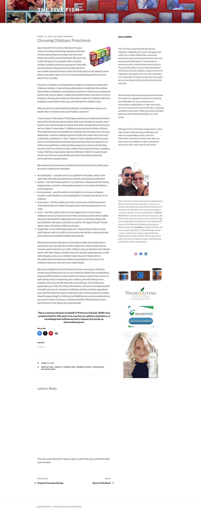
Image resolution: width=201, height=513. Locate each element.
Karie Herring (65, 36)
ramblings (138, 227)
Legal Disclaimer (44, 506)
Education (47, 367)
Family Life (47, 363)
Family (58, 367)
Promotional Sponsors (90, 367)
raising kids (48, 369)
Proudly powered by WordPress (68, 506)
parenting (69, 367)
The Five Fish (58, 10)
